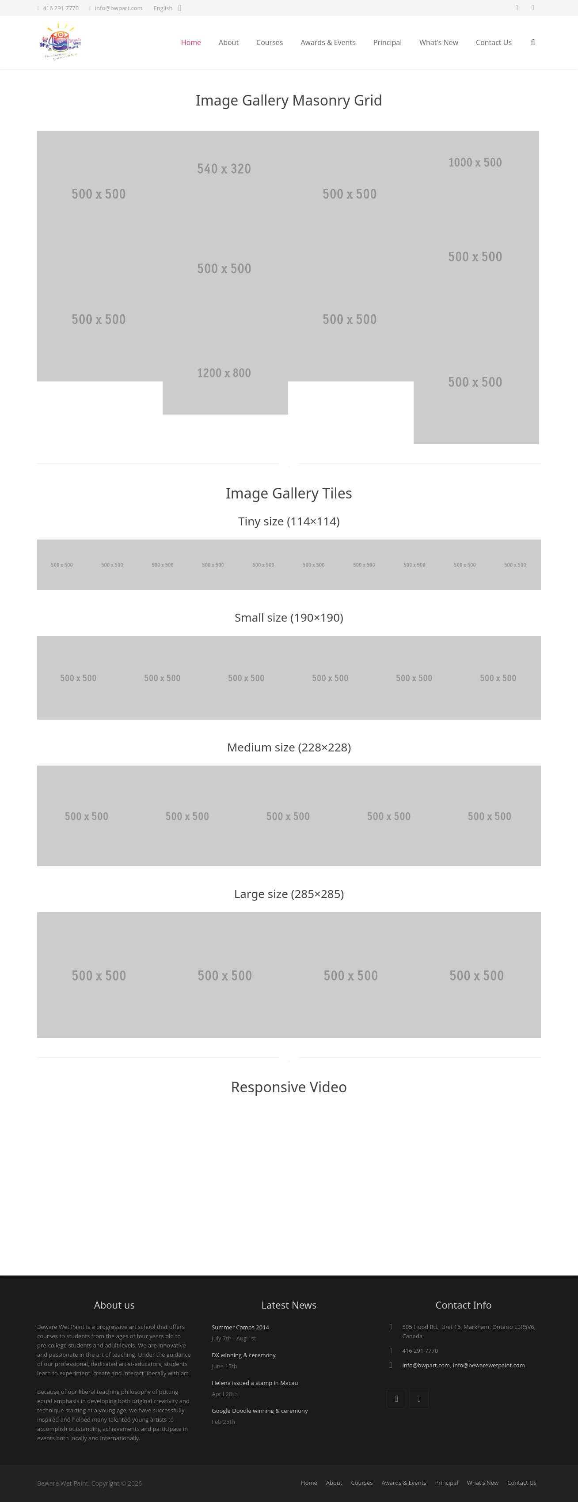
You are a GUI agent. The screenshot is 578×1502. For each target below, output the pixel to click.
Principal (446, 1483)
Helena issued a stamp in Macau (255, 1383)
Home (309, 1483)
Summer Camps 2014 (240, 1327)
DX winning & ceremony (244, 1355)
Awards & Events (403, 1483)
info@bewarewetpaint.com (489, 1365)
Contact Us (521, 1483)
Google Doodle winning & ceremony (260, 1411)
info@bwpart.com (119, 8)
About (334, 1483)
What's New (482, 1483)
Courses (362, 1483)
